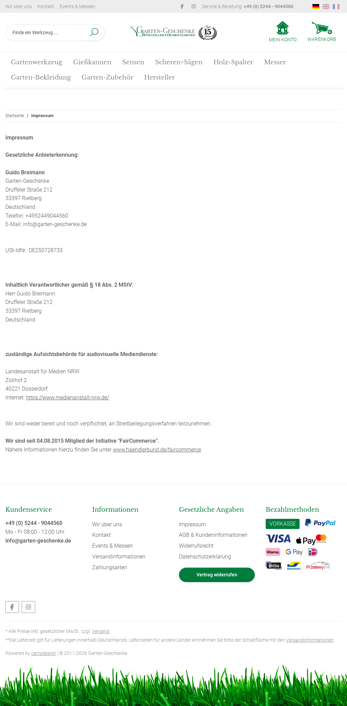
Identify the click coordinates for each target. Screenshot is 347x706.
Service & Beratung (247, 6)
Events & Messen (77, 6)
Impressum (192, 524)
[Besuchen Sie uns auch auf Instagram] (28, 607)
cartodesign (43, 653)
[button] (282, 32)
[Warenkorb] (322, 32)
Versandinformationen (118, 556)
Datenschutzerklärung (205, 556)
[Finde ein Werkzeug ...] (44, 32)
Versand (100, 631)
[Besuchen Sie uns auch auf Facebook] (12, 607)
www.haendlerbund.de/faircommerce (157, 449)
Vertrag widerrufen (217, 574)
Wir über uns (18, 6)
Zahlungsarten (109, 567)
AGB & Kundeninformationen (213, 535)
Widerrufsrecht (196, 546)
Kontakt (45, 6)
